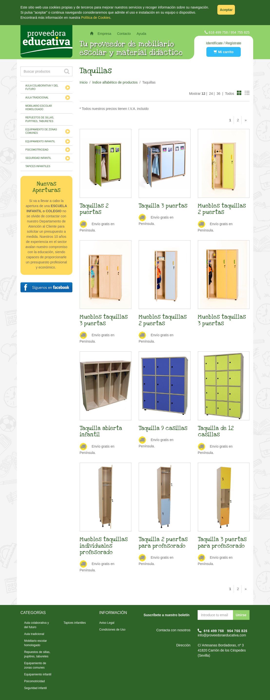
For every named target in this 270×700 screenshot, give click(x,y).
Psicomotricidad (36, 149)
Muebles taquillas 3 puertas (104, 320)
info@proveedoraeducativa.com (222, 635)
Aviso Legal (106, 622)
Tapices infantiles (37, 166)
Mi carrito (223, 52)
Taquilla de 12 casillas (216, 431)
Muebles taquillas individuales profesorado (104, 546)
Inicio (84, 82)
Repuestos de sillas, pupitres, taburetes (39, 119)
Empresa (104, 34)
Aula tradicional (36, 97)
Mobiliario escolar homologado (38, 108)
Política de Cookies (95, 17)
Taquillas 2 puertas (94, 209)
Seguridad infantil (38, 158)
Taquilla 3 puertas (163, 206)
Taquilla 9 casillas (163, 428)
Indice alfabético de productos (115, 82)
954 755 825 (240, 32)
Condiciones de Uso (112, 629)
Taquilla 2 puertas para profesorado (163, 542)
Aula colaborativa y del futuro (41, 87)
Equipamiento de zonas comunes (41, 131)
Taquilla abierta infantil (101, 431)
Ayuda (141, 34)
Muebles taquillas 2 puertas (222, 209)
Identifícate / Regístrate (223, 43)
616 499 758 (218, 32)
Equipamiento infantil (40, 141)
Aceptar (226, 10)
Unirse (241, 615)
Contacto (124, 34)
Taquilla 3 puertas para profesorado (222, 542)
